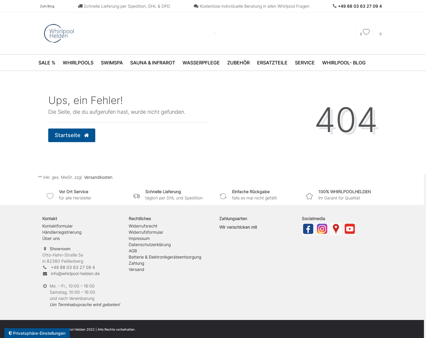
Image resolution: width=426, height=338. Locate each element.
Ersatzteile (272, 63)
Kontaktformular (57, 225)
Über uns (51, 238)
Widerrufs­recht (143, 225)
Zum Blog (47, 6)
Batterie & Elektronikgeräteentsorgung (165, 256)
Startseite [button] (72, 135)
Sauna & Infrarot (152, 63)
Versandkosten (97, 177)
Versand (136, 269)
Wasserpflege (201, 63)
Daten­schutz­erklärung (150, 244)
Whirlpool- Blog (344, 63)
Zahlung (136, 263)
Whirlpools (78, 63)
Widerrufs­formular (146, 232)
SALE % (46, 63)
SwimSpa (112, 63)
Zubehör (238, 63)
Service (305, 63)
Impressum (139, 238)
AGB (133, 250)
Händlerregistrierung (61, 232)
